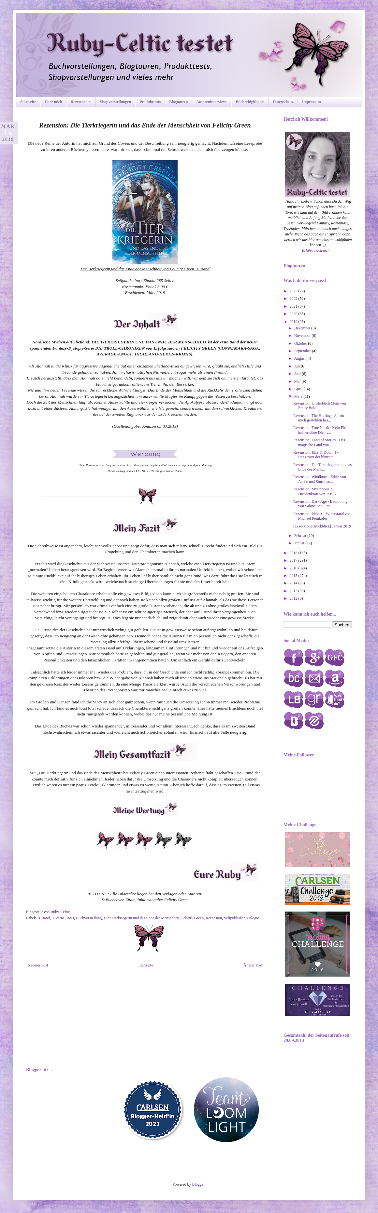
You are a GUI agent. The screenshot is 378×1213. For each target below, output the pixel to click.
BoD (70, 918)
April (298, 389)
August (300, 358)
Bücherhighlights (250, 102)
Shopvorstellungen (115, 102)
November (303, 335)
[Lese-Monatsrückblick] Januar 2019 (322, 526)
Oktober (301, 343)
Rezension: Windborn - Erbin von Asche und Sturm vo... (319, 479)
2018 (294, 553)
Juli (297, 366)
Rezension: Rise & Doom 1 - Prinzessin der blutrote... (316, 454)
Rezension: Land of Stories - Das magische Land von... (319, 442)
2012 (294, 598)
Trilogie (253, 918)
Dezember (302, 328)
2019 (294, 321)
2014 (294, 583)
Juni (298, 373)
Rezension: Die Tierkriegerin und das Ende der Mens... (322, 467)
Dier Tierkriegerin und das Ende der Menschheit (141, 918)
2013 (294, 591)
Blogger (198, 1184)
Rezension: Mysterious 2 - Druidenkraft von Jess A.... (316, 491)
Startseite (28, 102)
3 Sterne (58, 918)
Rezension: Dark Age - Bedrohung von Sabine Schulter (320, 503)
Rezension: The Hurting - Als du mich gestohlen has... (318, 417)
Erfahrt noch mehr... (318, 250)
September (303, 351)
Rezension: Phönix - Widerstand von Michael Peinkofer (322, 516)
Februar (300, 535)
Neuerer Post (38, 965)
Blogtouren (178, 102)
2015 (294, 575)
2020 (294, 314)
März (298, 396)
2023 (294, 291)
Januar (299, 543)
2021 (294, 306)
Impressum (311, 102)
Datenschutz (283, 102)
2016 (294, 568)
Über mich (53, 102)
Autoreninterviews (211, 102)
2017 (294, 560)
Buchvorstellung (89, 918)
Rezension (214, 918)
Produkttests (150, 102)
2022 (294, 298)
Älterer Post (252, 965)
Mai (297, 381)
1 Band (44, 918)
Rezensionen (81, 102)
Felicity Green (192, 918)
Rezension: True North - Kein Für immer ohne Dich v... (319, 429)
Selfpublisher (234, 918)
